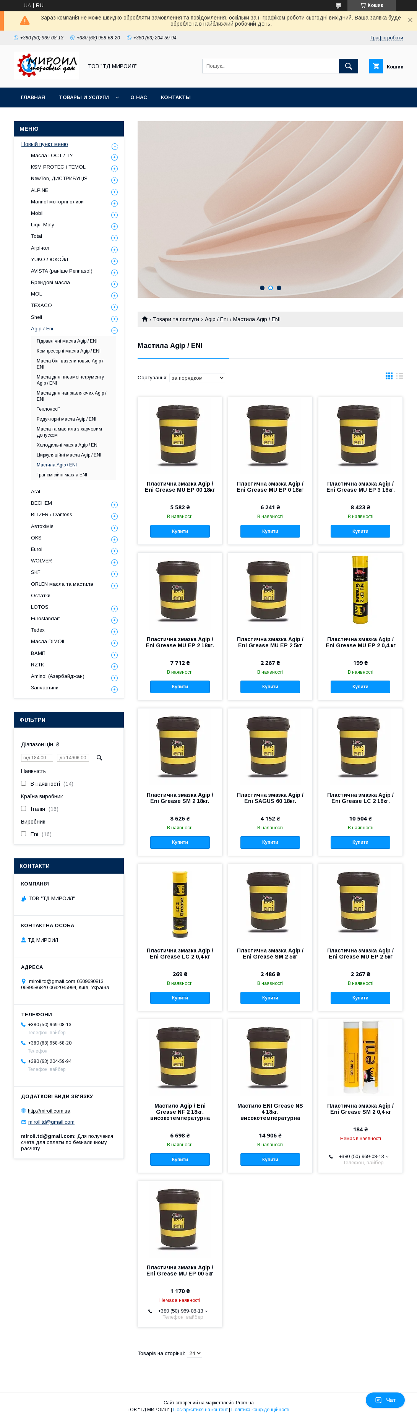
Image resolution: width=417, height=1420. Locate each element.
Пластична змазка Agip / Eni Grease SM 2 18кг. (180, 798)
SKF (36, 572)
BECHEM (41, 503)
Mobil (37, 213)
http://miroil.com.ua (49, 1111)
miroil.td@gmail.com (51, 1122)
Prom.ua (245, 1402)
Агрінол (40, 248)
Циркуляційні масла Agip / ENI (69, 455)
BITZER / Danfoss (51, 514)
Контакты (176, 97)
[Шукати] (348, 66)
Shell (36, 317)
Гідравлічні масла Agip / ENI (67, 341)
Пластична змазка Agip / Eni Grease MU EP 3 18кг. (360, 487)
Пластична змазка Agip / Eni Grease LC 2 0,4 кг (180, 953)
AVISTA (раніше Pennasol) (61, 271)
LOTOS (40, 607)
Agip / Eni (216, 319)
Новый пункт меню (44, 144)
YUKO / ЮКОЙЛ (49, 259)
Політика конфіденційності (260, 1409)
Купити (180, 531)
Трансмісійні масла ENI (62, 475)
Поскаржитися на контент (200, 1409)
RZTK (37, 665)
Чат (385, 1400)
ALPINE (39, 190)
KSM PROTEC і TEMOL (58, 167)
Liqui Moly (42, 224)
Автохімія (42, 526)
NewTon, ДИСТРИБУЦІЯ (59, 178)
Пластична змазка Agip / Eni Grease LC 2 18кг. (360, 798)
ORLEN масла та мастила (62, 584)
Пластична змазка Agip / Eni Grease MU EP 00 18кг (180, 487)
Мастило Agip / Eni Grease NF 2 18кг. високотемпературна (180, 1112)
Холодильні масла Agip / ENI (68, 445)
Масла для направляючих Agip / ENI (71, 396)
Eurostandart (45, 618)
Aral (35, 491)
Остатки (40, 595)
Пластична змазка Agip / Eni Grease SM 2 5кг (270, 953)
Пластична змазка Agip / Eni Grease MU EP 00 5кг (179, 1270)
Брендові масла (50, 282)
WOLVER (41, 561)
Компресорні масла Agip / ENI (69, 351)
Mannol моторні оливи (57, 202)
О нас (138, 97)
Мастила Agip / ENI (57, 465)
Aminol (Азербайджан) (57, 676)
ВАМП (38, 653)
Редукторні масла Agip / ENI (66, 419)
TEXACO (41, 305)
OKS (36, 538)
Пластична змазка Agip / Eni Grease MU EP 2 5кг (270, 642)
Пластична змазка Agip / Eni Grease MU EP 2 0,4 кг (361, 642)
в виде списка (399, 377)
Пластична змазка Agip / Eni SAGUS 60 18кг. (270, 798)
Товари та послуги (176, 319)
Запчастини (44, 688)
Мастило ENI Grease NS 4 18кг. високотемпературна (270, 1112)
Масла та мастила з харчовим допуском (69, 432)
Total (36, 236)
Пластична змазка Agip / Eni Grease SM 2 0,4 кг (360, 1109)
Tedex (38, 630)
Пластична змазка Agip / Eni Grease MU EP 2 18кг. (180, 642)
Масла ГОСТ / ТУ (52, 155)
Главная (33, 97)
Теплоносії (48, 409)
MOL (36, 294)
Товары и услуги (84, 97)
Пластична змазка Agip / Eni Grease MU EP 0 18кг (270, 487)
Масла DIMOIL (48, 641)
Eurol (36, 549)
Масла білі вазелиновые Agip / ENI (70, 364)
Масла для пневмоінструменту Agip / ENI (70, 380)
